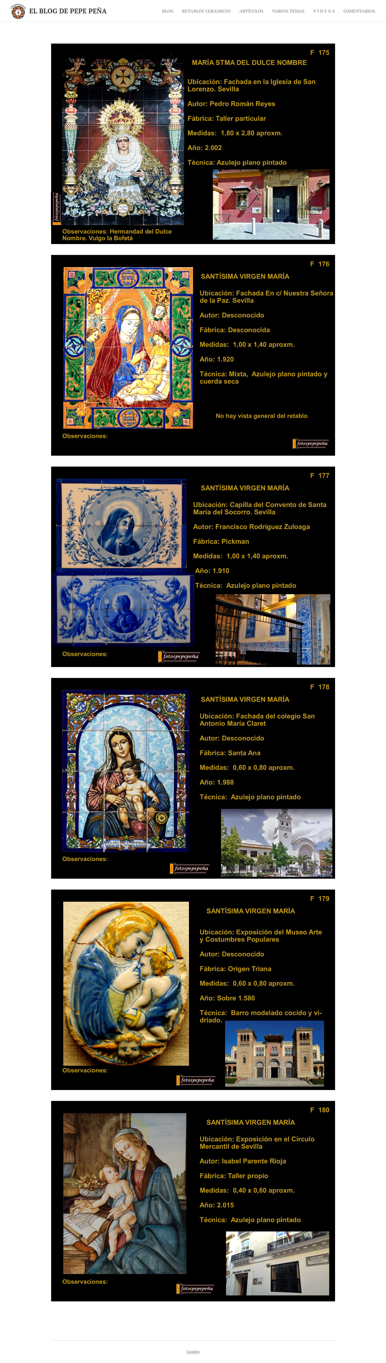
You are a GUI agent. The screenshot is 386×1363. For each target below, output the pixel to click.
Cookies (193, 1351)
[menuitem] (156, 11)
